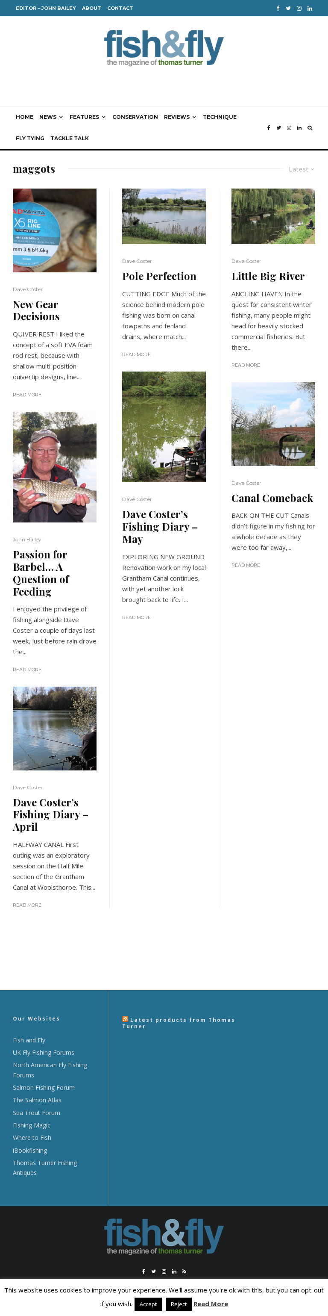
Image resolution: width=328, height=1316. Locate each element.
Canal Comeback (272, 498)
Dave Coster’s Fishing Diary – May (160, 526)
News (47, 117)
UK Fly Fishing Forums (43, 1052)
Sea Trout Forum (36, 1113)
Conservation (135, 117)
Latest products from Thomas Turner (178, 1023)
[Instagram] (299, 8)
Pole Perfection (159, 276)
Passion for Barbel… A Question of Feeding (41, 572)
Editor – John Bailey (46, 8)
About (91, 8)
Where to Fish (32, 1137)
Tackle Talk (69, 138)
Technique (220, 117)
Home (24, 117)
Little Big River (268, 276)
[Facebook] (278, 8)
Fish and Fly (29, 1040)
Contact (120, 8)
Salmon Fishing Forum (44, 1087)
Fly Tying (30, 138)
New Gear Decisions (36, 310)
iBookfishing (30, 1150)
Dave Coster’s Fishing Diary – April (50, 814)
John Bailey (27, 539)
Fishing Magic (31, 1125)
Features (84, 117)
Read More (27, 395)
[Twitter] (288, 8)
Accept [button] (148, 1304)
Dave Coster (28, 289)
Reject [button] (179, 1304)
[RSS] (184, 1271)
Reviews (177, 117)
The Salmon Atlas (37, 1100)
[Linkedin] (310, 8)
